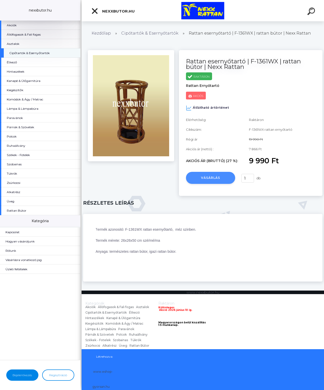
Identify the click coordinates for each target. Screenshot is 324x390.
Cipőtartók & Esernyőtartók (149, 33)
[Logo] (202, 10)
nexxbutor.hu (113, 11)
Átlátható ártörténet (207, 108)
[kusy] (247, 178)
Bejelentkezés (22, 375)
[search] (311, 12)
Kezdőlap (101, 33)
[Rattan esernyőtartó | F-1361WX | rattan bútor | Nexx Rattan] (131, 52)
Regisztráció (58, 375)
